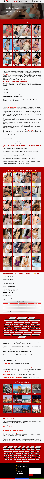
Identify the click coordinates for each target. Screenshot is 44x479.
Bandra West (31, 453)
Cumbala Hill (24, 459)
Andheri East (18, 453)
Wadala (7, 459)
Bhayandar (24, 455)
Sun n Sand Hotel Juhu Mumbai (35, 320)
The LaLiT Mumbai (9, 322)
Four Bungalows (6, 449)
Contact (25, 1)
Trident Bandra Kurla (17, 328)
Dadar (10, 468)
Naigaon (19, 459)
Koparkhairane (27, 457)
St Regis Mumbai (25, 328)
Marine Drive (38, 449)
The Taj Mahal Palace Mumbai (25, 324)
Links (29, 1)
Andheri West (25, 453)
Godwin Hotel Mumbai (26, 334)
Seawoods (6, 457)
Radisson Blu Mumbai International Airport (21, 330)
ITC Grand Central (35, 322)
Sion (14, 459)
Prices (22, 1)
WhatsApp (36, 478)
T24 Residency (6, 332)
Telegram (22, 478)
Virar (33, 457)
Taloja (33, 449)
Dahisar (4, 468)
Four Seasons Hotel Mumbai (34, 328)
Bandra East (37, 453)
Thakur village (25, 461)
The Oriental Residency (36, 334)
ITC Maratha (28, 322)
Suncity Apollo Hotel (7, 334)
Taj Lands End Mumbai (16, 326)
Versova (12, 449)
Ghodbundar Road (13, 455)
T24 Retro (11, 332)
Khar (11, 459)
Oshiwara (27, 451)
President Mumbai (8, 326)
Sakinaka (21, 457)
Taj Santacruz (24, 326)
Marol (37, 459)
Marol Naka (7, 453)
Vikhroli (38, 455)
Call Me (7, 478)
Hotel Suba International (17, 334)
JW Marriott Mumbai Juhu (8, 330)
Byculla (29, 455)
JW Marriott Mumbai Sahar (23, 320)
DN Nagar (32, 451)
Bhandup (37, 457)
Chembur (11, 467)
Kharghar (23, 449)
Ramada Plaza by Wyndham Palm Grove (10, 320)
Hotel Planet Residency (28, 332)
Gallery (18, 1)
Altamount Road (18, 461)
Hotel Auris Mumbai (37, 332)
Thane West (6, 455)
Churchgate (15, 451)
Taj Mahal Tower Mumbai (36, 324)
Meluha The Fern (15, 324)
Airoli (17, 457)
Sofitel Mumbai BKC (7, 324)
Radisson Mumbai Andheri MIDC (34, 326)
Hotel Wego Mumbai (19, 332)
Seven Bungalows (31, 459)
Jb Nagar (37, 451)
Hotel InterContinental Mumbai (35, 330)
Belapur (28, 449)
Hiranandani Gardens (8, 451)
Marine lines (22, 451)
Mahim (34, 455)
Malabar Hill (12, 457)
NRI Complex (18, 449)
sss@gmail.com (20, 471)
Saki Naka (12, 453)
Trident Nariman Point (8, 328)
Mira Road (4, 467)
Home (15, 1)
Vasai (19, 455)
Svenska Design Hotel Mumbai (19, 322)
